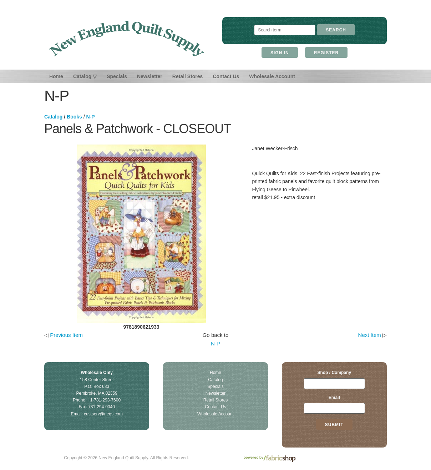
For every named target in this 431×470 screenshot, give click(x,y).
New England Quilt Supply (126, 38)
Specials (117, 76)
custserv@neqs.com (103, 413)
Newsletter (149, 76)
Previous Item (66, 335)
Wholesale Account (272, 76)
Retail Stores (187, 76)
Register (326, 52)
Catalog (53, 117)
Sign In (279, 52)
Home (56, 76)
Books (74, 117)
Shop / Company (334, 372)
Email (334, 397)
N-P (90, 117)
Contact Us (226, 76)
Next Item (369, 335)
